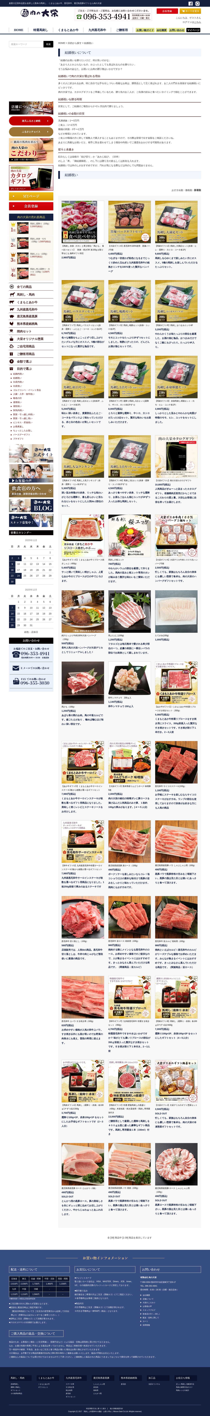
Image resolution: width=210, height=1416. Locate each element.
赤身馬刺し (15, 1384)
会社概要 (162, 30)
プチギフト (18, 438)
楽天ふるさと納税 (31, 121)
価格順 (188, 190)
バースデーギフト (21, 434)
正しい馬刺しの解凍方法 (185, 1384)
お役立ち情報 (183, 1378)
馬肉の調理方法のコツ (184, 1387)
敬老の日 (17, 398)
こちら (197, 22)
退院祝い (17, 406)
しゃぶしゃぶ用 (99, 1384)
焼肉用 (95, 1390)
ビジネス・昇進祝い (22, 422)
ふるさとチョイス (31, 131)
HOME (18, 30)
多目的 (68, 1393)
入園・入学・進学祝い (23, 394)
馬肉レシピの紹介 (182, 1390)
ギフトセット (16, 1390)
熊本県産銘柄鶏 (129, 1378)
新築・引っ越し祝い (22, 418)
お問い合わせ (176, 30)
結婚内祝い (18, 374)
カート (145, 1321)
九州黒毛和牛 (97, 30)
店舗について (148, 1299)
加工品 (151, 1378)
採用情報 (146, 1325)
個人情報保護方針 (116, 1408)
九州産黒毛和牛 (74, 1378)
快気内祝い (18, 410)
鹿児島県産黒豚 (101, 1378)
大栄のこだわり (149, 1303)
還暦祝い (17, 402)
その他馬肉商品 (16, 1393)
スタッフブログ (149, 1310)
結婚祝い (88, 43)
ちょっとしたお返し (22, 430)
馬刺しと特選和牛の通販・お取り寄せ (98, 1411)
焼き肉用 (69, 1390)
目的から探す (75, 43)
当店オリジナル (154, 1384)
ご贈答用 (122, 30)
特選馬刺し (40, 30)
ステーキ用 (70, 1384)
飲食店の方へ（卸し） (152, 1314)
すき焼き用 (70, 1387)
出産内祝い (18, 382)
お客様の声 (147, 1306)
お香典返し (18, 426)
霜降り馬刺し (16, 1387)
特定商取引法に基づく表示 (96, 1408)
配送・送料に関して (151, 1318)
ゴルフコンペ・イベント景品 (27, 390)
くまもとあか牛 (68, 30)
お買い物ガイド (145, 30)
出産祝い (17, 386)
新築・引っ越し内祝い (23, 414)
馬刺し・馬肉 (17, 1378)
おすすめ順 (177, 190)
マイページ (193, 30)
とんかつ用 (97, 1393)
